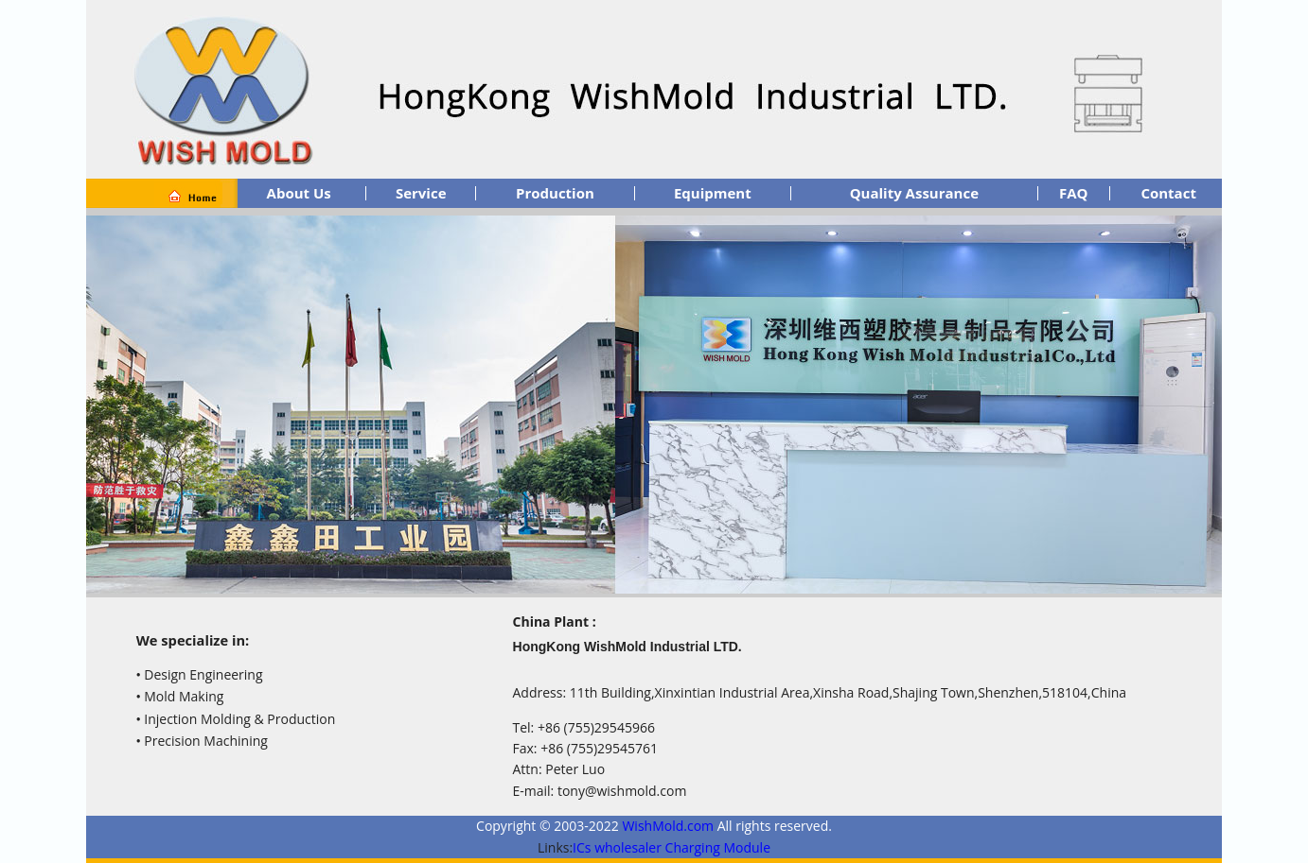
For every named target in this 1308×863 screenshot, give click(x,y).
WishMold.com (669, 826)
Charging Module (717, 847)
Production (555, 192)
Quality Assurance (914, 192)
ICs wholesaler (617, 847)
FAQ (1073, 192)
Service (421, 192)
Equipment (712, 192)
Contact (1168, 192)
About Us (299, 192)
